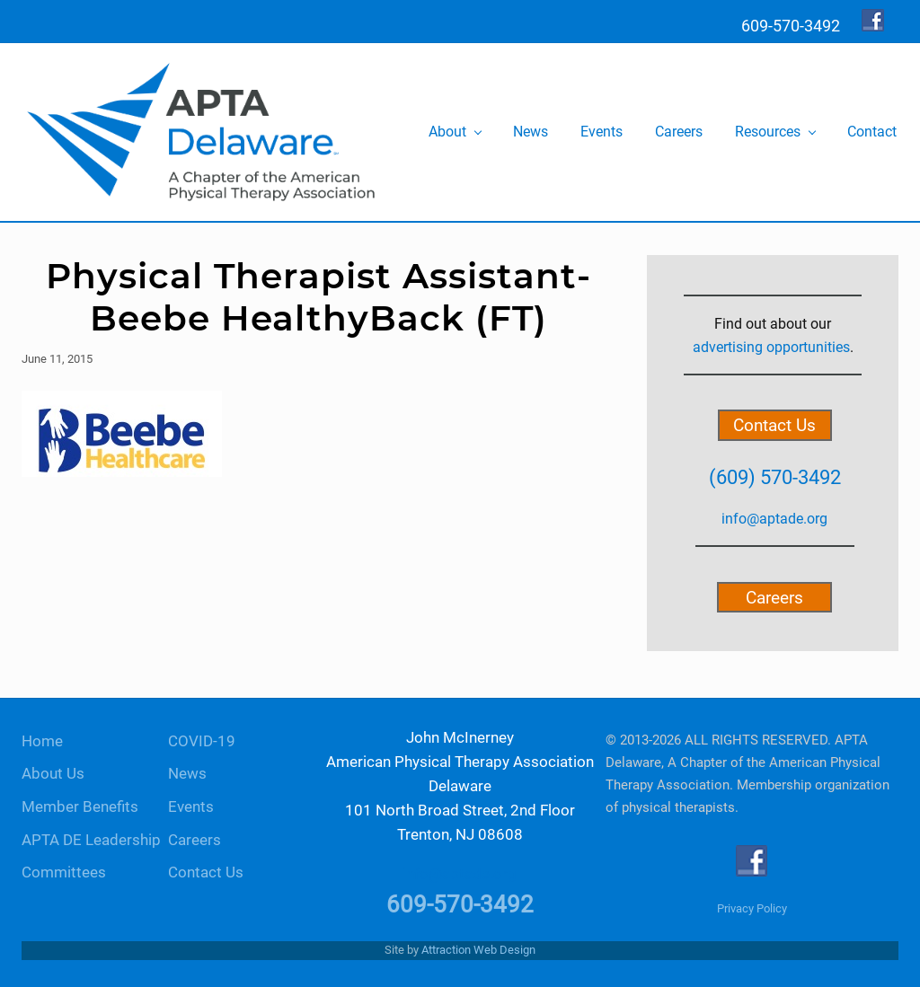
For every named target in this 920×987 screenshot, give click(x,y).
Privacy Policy (752, 908)
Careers (774, 596)
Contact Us (774, 425)
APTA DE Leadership (91, 840)
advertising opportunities (771, 347)
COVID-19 (201, 741)
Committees (64, 872)
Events (191, 806)
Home (42, 741)
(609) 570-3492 (775, 477)
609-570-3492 (460, 904)
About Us (53, 773)
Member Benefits (80, 806)
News (187, 773)
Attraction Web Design (478, 949)
